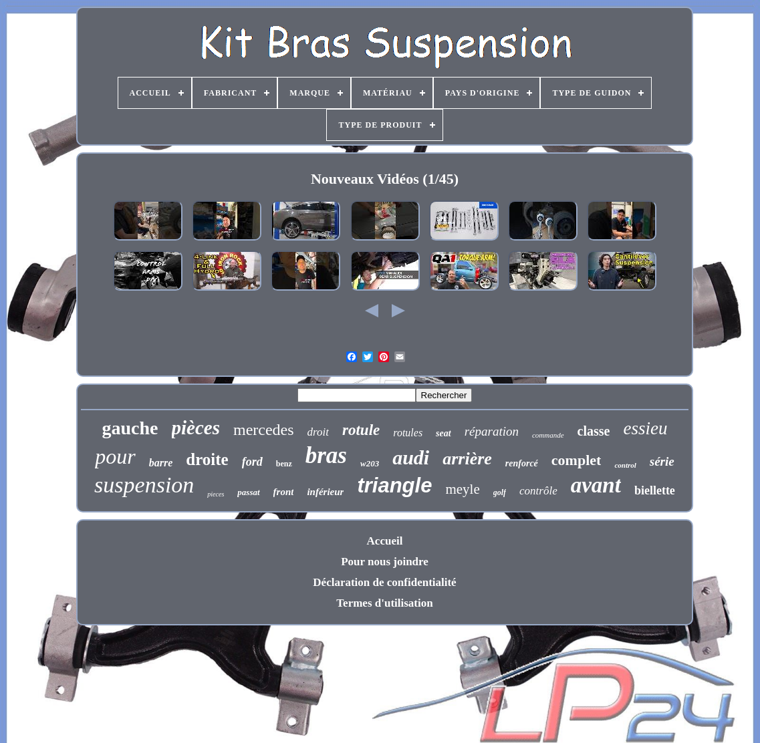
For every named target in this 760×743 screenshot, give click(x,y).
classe (594, 431)
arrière (467, 458)
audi (410, 457)
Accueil (385, 541)
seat (443, 433)
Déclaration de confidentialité (384, 582)
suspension (144, 484)
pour (115, 456)
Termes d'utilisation (384, 603)
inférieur (325, 491)
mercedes (263, 429)
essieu (646, 428)
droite (207, 459)
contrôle (538, 490)
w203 (369, 463)
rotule (361, 430)
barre (161, 462)
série (662, 461)
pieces (215, 494)
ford (252, 461)
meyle (462, 489)
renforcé (521, 463)
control (625, 465)
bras (326, 455)
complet (576, 460)
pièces (196, 427)
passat (248, 492)
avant (596, 485)
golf (499, 492)
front (283, 491)
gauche (130, 428)
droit (318, 432)
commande (548, 435)
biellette (654, 490)
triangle (394, 485)
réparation (492, 431)
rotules (407, 432)
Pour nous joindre (384, 561)
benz (284, 463)
